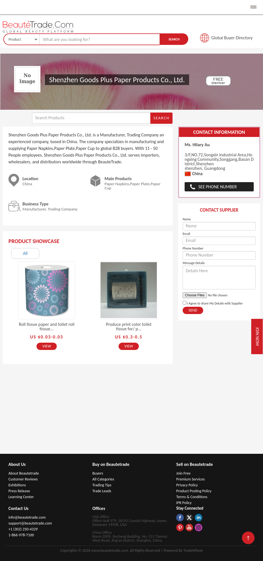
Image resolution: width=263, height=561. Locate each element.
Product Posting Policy (193, 491)
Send (193, 310)
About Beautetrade (23, 473)
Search (174, 39)
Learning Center (21, 496)
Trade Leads (101, 491)
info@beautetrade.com (27, 517)
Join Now (257, 336)
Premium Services (190, 479)
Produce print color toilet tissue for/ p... (129, 326)
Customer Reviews (23, 479)
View (46, 346)
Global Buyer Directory (232, 37)
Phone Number (193, 248)
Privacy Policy (187, 485)
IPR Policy (184, 502)
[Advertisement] (131, 411)
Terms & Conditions (191, 496)
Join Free (183, 473)
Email (186, 233)
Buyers (97, 473)
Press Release (19, 491)
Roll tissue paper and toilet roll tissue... (46, 326)
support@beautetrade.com (30, 523)
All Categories (103, 479)
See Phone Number (217, 186)
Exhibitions (17, 485)
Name (187, 219)
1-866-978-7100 (21, 535)
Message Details (194, 263)
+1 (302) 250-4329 (23, 529)
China (194, 174)
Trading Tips (102, 485)
